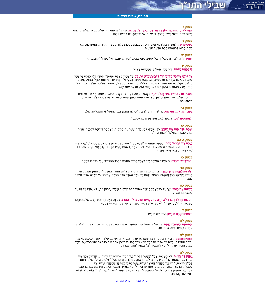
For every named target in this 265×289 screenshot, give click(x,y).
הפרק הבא (142, 280)
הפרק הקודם (124, 280)
